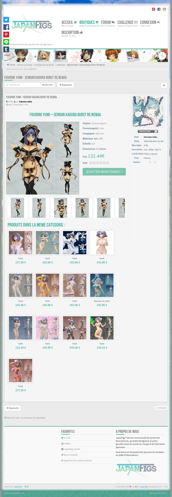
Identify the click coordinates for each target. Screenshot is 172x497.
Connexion (150, 22)
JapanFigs (144, 487)
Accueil (69, 22)
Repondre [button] (66, 85)
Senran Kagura (99, 123)
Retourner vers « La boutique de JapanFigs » (25, 417)
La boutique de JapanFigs (44, 65)
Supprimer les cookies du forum (76, 460)
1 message (161, 407)
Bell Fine (100, 133)
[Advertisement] (148, 185)
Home (12, 64)
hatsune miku (25, 101)
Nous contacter (69, 454)
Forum (108, 22)
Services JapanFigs (24, 65)
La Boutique (60, 65)
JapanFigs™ (18, 487)
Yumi (101, 128)
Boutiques (88, 22)
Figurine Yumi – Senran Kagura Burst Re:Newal (86, 65)
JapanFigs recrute (70, 449)
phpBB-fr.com (18, 493)
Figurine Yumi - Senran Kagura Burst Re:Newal (35, 77)
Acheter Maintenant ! (104, 171)
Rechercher (47, 85)
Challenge (127, 22)
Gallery (65, 443)
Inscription (72, 32)
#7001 (10, 101)
